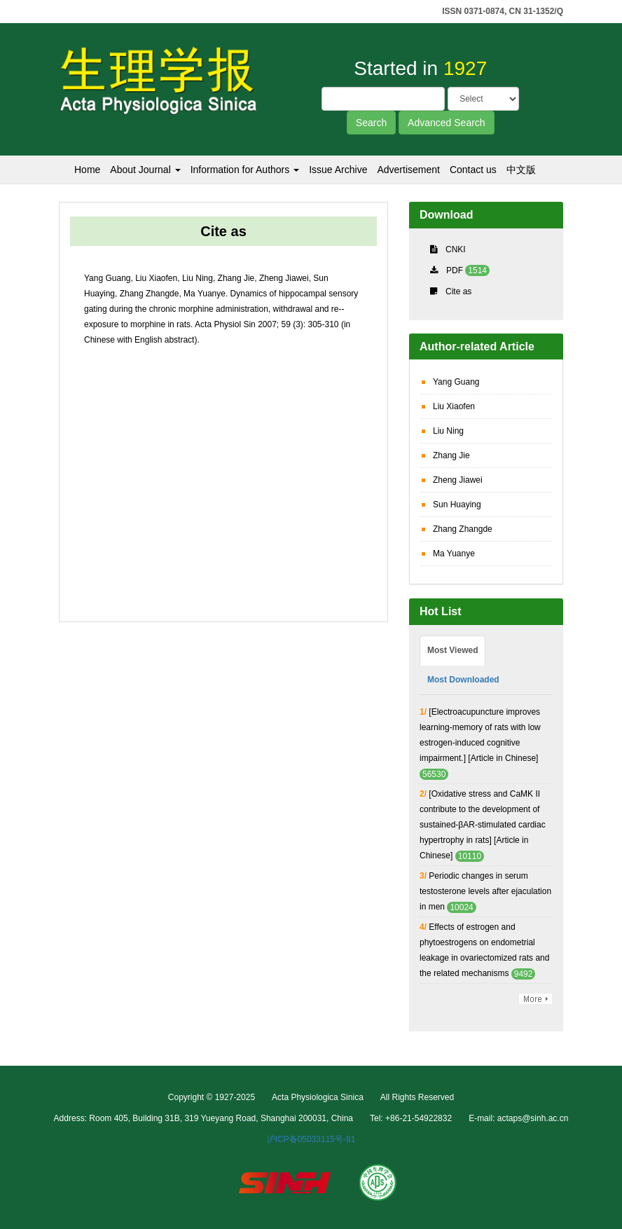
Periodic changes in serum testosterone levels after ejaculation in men (485, 891)
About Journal (145, 169)
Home (87, 169)
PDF (454, 270)
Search (371, 122)
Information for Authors (245, 169)
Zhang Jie (451, 455)
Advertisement (408, 169)
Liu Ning (448, 431)
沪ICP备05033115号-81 (311, 1139)
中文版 (521, 169)
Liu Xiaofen (454, 406)
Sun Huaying (457, 504)
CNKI (455, 249)
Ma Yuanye (454, 553)
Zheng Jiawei (458, 480)
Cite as (458, 291)
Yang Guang (456, 382)
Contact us (473, 169)
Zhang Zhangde (462, 529)
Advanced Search (446, 122)
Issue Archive (338, 169)
